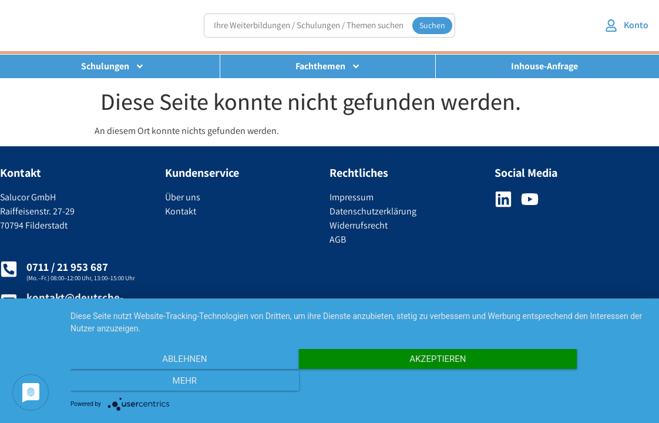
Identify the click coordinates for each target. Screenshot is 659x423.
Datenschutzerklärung (373, 211)
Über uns (182, 197)
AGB (338, 239)
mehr (561, 382)
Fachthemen (328, 66)
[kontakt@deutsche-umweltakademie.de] (9, 302)
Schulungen (112, 66)
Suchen (432, 25)
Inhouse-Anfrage (544, 66)
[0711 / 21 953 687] (9, 269)
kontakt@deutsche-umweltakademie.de (77, 304)
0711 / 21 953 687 (67, 267)
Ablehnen (157, 382)
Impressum (352, 197)
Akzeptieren (359, 382)
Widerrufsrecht (359, 225)
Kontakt (180, 211)
